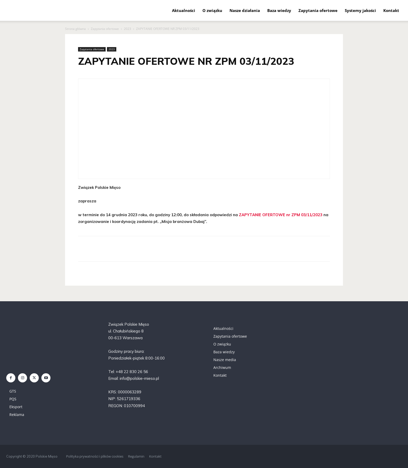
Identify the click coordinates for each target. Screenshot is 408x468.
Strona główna (75, 29)
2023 (127, 29)
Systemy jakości (360, 10)
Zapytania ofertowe (317, 10)
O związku (212, 10)
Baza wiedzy (279, 10)
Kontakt (391, 10)
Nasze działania (245, 10)
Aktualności (183, 10)
